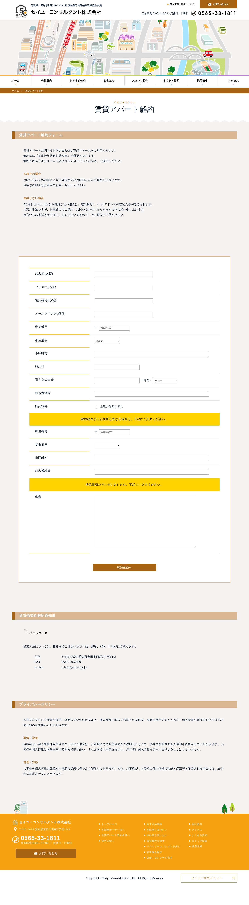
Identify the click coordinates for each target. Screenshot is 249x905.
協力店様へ (108, 851)
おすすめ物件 (78, 80)
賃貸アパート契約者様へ (116, 845)
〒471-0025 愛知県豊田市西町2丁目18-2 (44, 839)
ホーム (15, 80)
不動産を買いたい (157, 845)
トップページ (109, 834)
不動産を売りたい (157, 840)
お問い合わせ (221, 4)
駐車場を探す (154, 862)
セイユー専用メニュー (206, 888)
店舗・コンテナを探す (160, 868)
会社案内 (46, 80)
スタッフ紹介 (140, 80)
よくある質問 (171, 80)
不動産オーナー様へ (113, 840)
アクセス (233, 80)
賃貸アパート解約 (34, 91)
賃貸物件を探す (156, 851)
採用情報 (202, 80)
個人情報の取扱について (182, 4)
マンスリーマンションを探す (163, 856)
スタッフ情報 (199, 851)
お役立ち (109, 80)
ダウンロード (35, 643)
